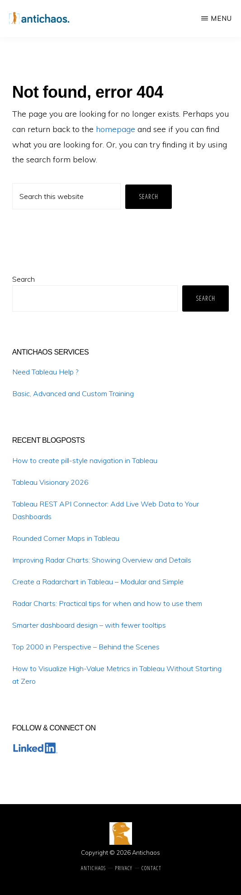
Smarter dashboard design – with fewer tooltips (89, 625)
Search (23, 279)
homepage (115, 129)
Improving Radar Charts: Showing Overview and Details (101, 559)
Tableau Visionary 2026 (50, 482)
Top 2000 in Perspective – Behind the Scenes (86, 646)
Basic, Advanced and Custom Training (73, 393)
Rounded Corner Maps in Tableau (65, 538)
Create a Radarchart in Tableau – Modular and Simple (98, 581)
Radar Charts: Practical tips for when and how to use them (107, 603)
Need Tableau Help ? (45, 371)
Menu (221, 18)
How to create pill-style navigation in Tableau (84, 460)
